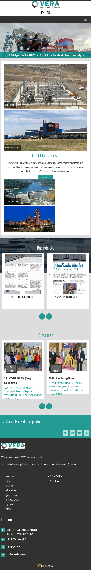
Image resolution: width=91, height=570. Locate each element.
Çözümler (8, 485)
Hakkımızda (9, 476)
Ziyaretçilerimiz (11, 495)
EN (43, 13)
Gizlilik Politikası (56, 476)
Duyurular (8, 504)
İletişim (7, 509)
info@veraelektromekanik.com (19, 554)
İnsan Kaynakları (11, 499)
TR (48, 13)
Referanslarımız (11, 490)
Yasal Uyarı (54, 481)
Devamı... (45, 177)
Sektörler (8, 481)
